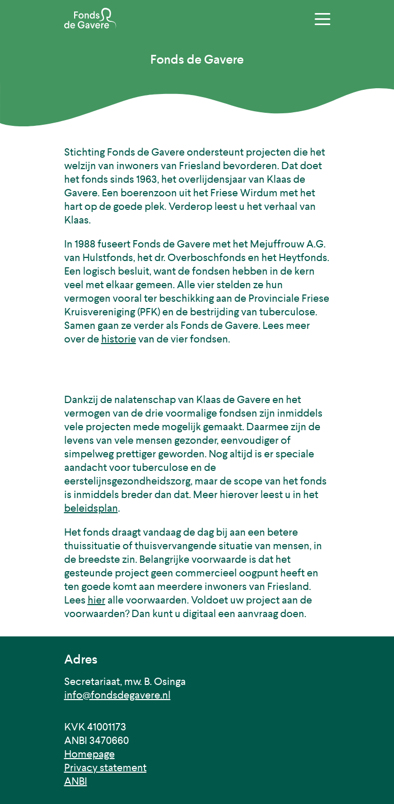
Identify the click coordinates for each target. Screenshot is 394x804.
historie (118, 339)
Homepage (89, 754)
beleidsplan (91, 508)
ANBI (75, 781)
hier (96, 600)
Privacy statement (105, 768)
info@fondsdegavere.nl (117, 695)
